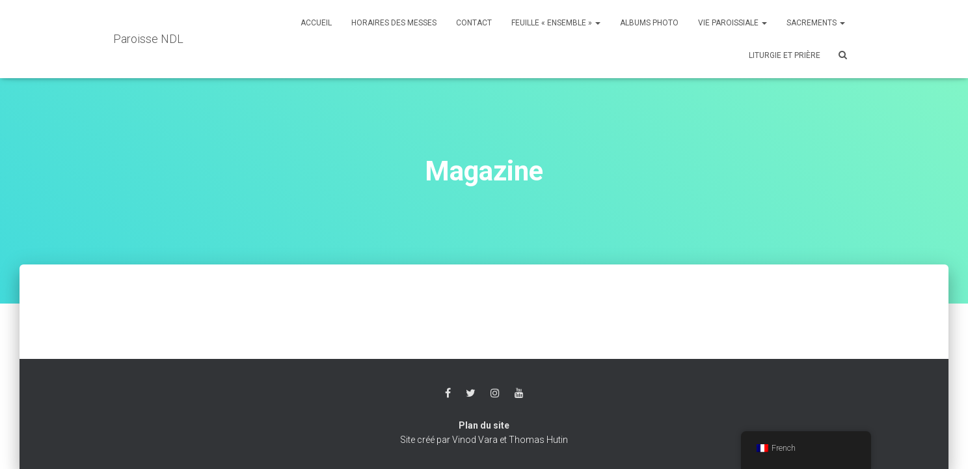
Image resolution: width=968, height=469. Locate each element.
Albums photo (649, 22)
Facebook (447, 393)
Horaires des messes (394, 22)
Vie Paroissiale (732, 22)
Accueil (316, 22)
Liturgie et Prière (784, 55)
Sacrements (815, 22)
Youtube (519, 393)
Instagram (495, 393)
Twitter (470, 393)
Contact (474, 22)
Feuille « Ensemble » (555, 22)
